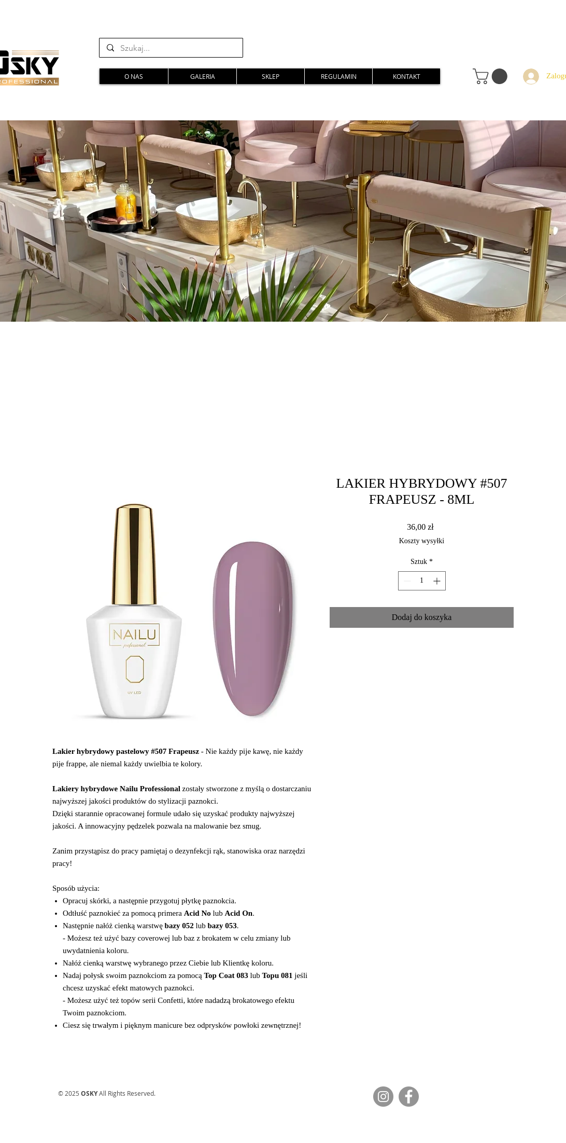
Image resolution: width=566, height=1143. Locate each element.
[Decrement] (406, 581)
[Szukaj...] (170, 48)
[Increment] (437, 581)
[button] (492, 76)
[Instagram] (383, 1096)
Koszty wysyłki (422, 541)
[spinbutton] (422, 581)
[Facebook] (409, 1096)
